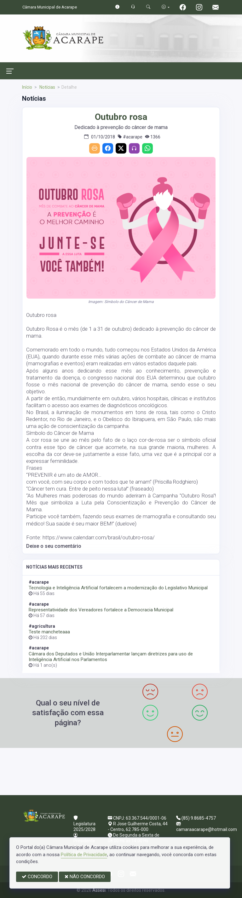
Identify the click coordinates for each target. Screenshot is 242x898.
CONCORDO (37, 876)
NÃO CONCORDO (85, 876)
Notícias (46, 87)
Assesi (99, 890)
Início (27, 87)
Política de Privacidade (84, 854)
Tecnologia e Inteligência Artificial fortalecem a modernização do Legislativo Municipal (118, 588)
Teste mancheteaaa (49, 632)
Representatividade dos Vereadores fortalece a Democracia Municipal (101, 610)
